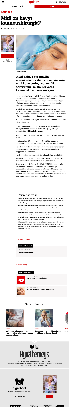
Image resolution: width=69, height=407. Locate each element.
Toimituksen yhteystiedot (40, 365)
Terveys (8, 329)
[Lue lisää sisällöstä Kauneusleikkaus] (41, 251)
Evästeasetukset (23, 362)
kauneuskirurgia (22, 265)
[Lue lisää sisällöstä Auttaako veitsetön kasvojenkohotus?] (41, 291)
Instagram (37, 347)
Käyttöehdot (42, 363)
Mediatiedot (50, 363)
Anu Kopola (6, 29)
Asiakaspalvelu (34, 362)
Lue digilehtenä (17, 6)
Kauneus (6, 11)
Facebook (32, 347)
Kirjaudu (63, 2)
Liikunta (66, 329)
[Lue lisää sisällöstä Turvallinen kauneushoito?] (41, 279)
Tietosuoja (58, 363)
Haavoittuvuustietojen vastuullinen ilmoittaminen (22, 363)
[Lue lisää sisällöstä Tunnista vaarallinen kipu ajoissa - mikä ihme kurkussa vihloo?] (49, 318)
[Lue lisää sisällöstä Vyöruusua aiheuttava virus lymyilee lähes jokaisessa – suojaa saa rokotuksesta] (20, 318)
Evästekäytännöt (45, 362)
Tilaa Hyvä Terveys (23, 239)
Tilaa (52, 6)
